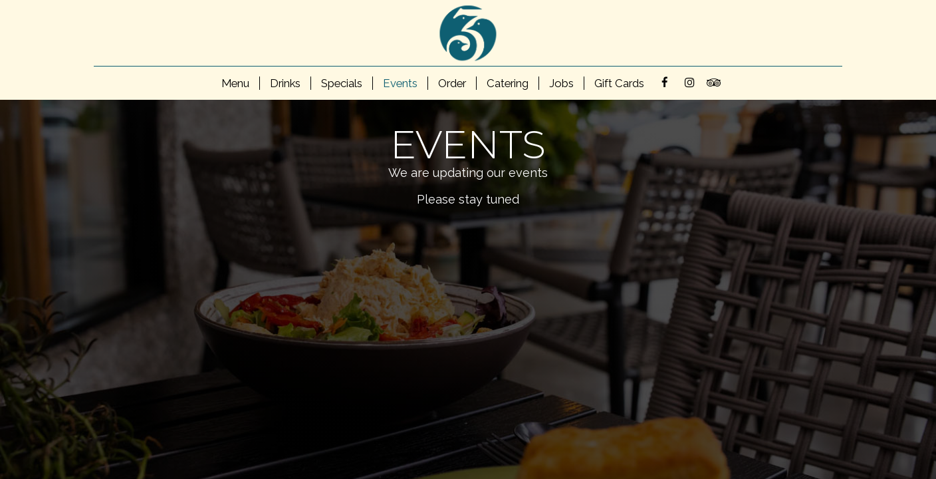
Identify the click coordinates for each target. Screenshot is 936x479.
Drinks (285, 83)
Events (400, 83)
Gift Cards (619, 83)
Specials (341, 83)
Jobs (561, 83)
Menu (235, 83)
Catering (507, 83)
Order (452, 83)
